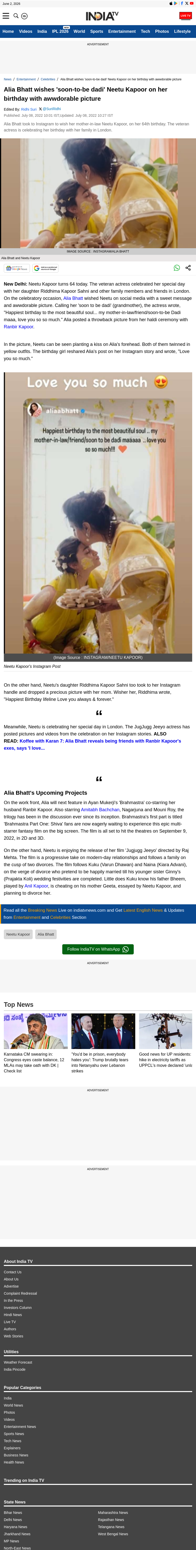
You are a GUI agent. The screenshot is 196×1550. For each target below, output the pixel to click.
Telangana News (111, 1527)
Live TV (10, 1322)
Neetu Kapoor (18, 934)
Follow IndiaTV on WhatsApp (98, 949)
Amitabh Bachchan (100, 809)
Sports (96, 31)
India (42, 31)
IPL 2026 (60, 31)
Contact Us (12, 1272)
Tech (145, 31)
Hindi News (13, 1315)
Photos (162, 31)
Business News (16, 1455)
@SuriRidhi (52, 109)
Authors (10, 1329)
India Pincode (15, 1369)
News (7, 79)
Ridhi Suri (29, 109)
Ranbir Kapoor (18, 326)
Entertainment (122, 31)
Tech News (12, 1441)
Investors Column (18, 1308)
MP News (11, 1541)
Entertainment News (20, 1427)
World (79, 31)
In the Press (13, 1300)
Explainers (12, 1448)
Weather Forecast (18, 1362)
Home (8, 31)
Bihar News (13, 1513)
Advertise (11, 1286)
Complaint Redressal (20, 1293)
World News (13, 1405)
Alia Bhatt (73, 298)
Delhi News (13, 1520)
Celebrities (48, 79)
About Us (11, 1279)
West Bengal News (113, 1534)
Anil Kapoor (36, 886)
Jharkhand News (17, 1534)
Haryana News (15, 1527)
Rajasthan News (111, 1520)
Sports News (14, 1434)
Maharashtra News (113, 1513)
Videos (25, 31)
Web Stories (13, 1336)
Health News (14, 1462)
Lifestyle (182, 31)
